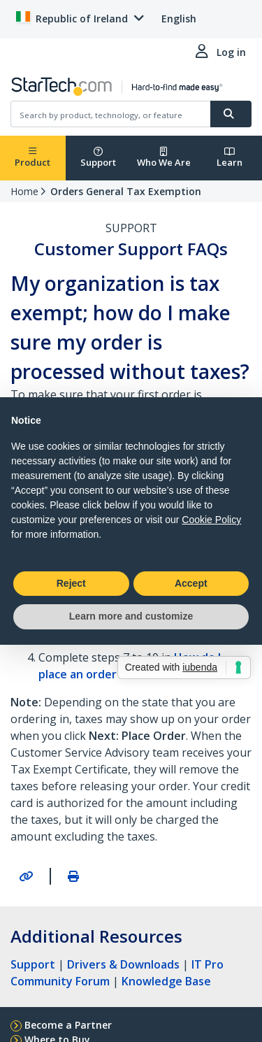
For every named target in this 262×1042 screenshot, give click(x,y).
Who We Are (164, 158)
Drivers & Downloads (123, 964)
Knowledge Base (166, 981)
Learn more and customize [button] (131, 616)
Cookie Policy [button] (211, 519)
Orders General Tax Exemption (125, 191)
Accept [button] (191, 583)
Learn (229, 158)
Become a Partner (68, 1025)
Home (24, 191)
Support (98, 158)
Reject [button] (71, 583)
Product (32, 158)
